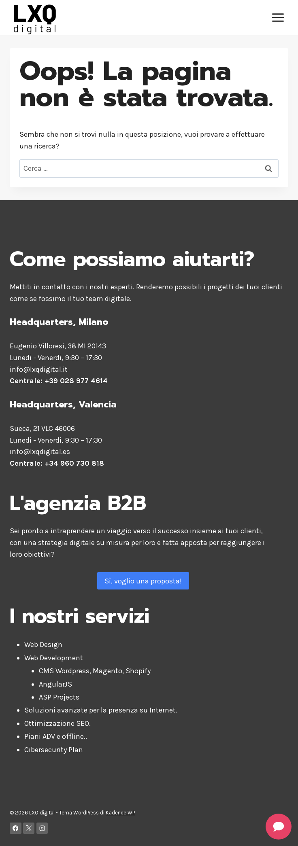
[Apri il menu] (277, 17)
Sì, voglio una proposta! (143, 581)
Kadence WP (120, 813)
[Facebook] (15, 828)
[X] (29, 828)
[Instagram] (42, 828)
